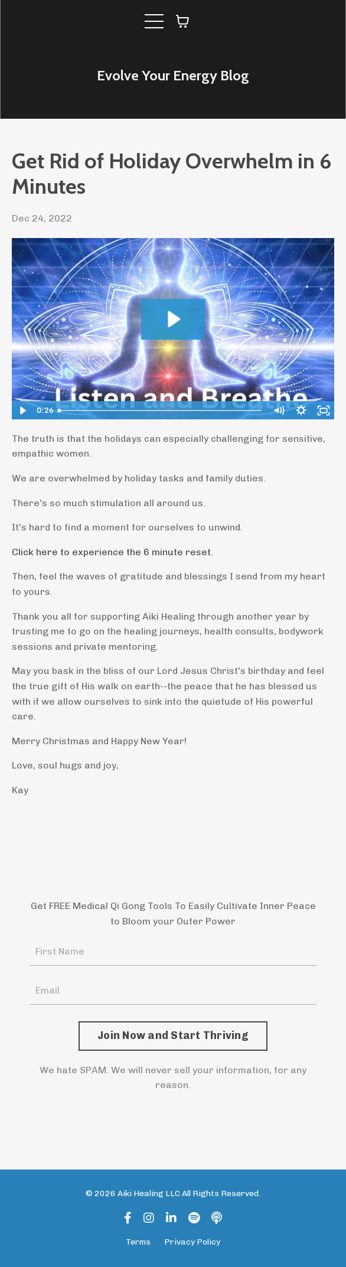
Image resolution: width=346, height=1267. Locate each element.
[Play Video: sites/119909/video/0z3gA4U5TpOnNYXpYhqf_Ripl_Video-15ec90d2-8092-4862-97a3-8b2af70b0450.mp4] (172, 319)
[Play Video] (22, 410)
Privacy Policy (192, 1242)
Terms (138, 1242)
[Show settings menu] (301, 410)
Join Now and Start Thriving (173, 1035)
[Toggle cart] (182, 21)
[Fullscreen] (323, 410)
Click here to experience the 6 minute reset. (112, 552)
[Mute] (278, 410)
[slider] (161, 410)
